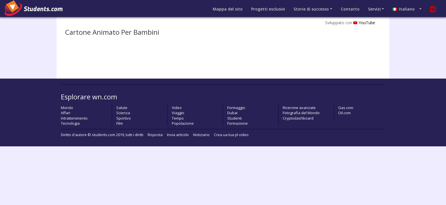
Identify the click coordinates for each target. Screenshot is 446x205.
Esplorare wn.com (89, 96)
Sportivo (123, 118)
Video (177, 107)
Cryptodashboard (298, 118)
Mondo (67, 107)
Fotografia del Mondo (301, 112)
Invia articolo (178, 134)
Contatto (350, 9)
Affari (65, 112)
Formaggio (236, 107)
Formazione (237, 123)
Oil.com (344, 112)
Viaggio (178, 112)
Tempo (178, 118)
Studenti (234, 118)
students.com (103, 134)
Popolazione (183, 123)
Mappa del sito (228, 9)
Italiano (405, 9)
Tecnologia (70, 123)
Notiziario (201, 134)
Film (119, 123)
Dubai (232, 112)
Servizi (374, 9)
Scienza (123, 112)
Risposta (155, 134)
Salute (121, 107)
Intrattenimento (74, 118)
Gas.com (345, 107)
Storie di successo (311, 9)
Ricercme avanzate (299, 107)
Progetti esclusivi (268, 9)
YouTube (364, 22)
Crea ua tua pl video (231, 134)
